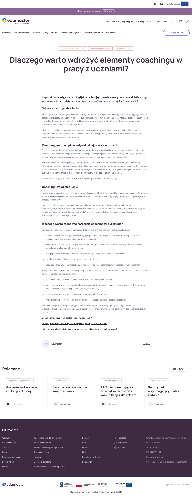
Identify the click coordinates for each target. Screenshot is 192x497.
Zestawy (36, 33)
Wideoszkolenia (21, 33)
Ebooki (54, 33)
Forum (5, 467)
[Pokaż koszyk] (180, 21)
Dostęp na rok (176, 33)
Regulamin (87, 462)
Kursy (45, 33)
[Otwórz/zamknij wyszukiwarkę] (173, 21)
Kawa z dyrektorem (43, 443)
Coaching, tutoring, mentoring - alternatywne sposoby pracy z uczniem (74, 323)
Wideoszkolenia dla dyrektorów (48, 438)
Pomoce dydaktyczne (71, 33)
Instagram (120, 443)
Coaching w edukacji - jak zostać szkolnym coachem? (67, 318)
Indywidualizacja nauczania (73, 48)
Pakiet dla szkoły (41, 452)
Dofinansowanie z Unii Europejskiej (49, 467)
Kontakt (85, 438)
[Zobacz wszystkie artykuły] (179, 369)
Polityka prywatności (91, 457)
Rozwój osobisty (123, 48)
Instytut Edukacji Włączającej (119, 21)
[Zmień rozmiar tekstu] (161, 4)
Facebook (120, 438)
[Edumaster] (15, 21)
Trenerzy (140, 21)
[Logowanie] (188, 21)
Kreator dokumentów (93, 33)
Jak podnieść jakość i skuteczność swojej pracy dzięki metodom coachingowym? (79, 329)
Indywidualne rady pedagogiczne (48, 447)
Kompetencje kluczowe (100, 48)
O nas (157, 21)
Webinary (6, 33)
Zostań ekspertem (42, 462)
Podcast (119, 447)
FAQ (165, 21)
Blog (149, 21)
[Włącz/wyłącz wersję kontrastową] (155, 4)
